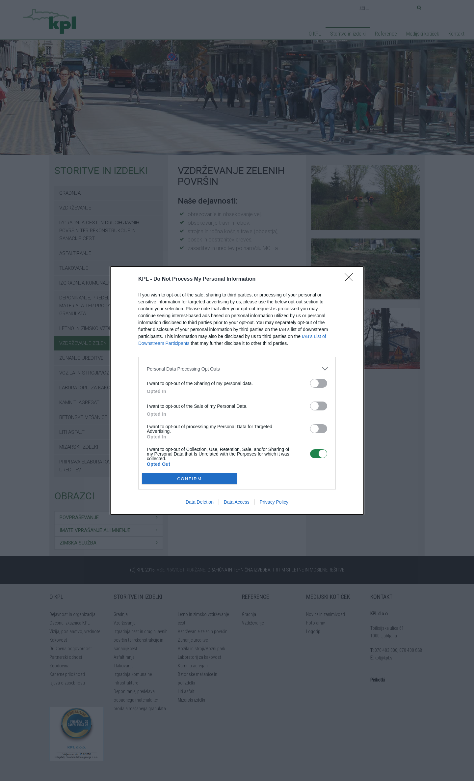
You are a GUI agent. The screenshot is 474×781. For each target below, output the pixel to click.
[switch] (318, 383)
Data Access (237, 502)
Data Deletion (200, 502)
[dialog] (237, 390)
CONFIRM (189, 478)
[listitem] (237, 368)
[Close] (351, 279)
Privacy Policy (274, 502)
